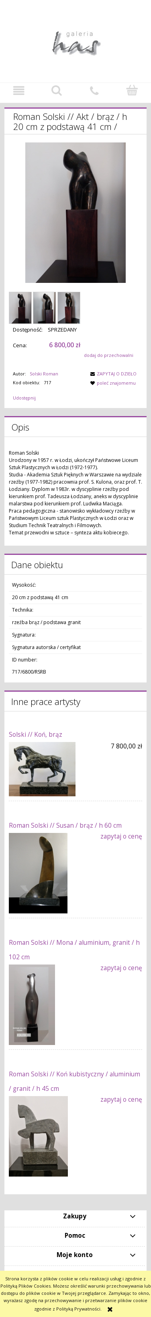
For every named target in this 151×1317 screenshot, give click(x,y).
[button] (19, 91)
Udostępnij (24, 398)
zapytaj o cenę (121, 836)
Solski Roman (44, 374)
